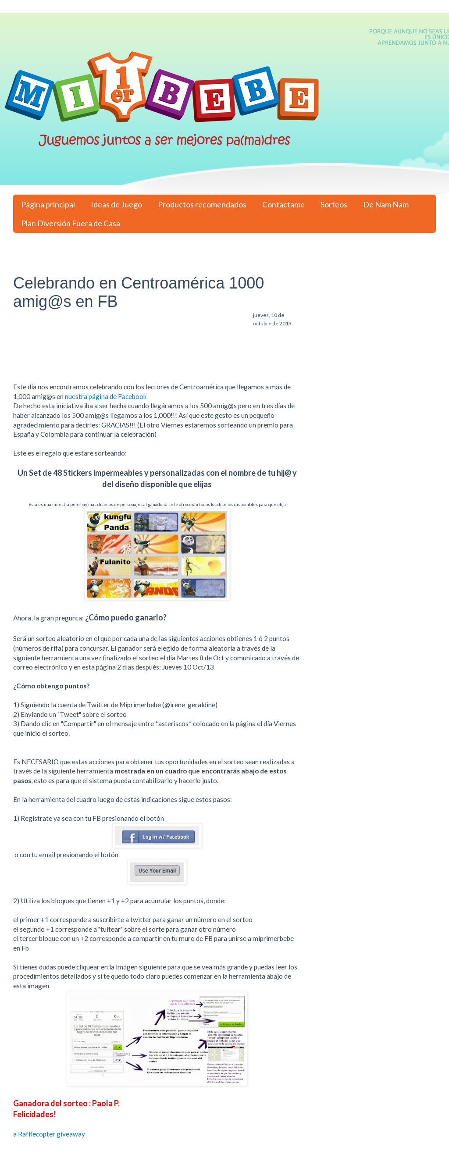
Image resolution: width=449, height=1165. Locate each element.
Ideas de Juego (116, 204)
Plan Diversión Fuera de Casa (70, 223)
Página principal (48, 204)
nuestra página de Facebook (105, 396)
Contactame (283, 204)
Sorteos (334, 204)
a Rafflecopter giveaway (49, 1134)
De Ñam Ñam (386, 204)
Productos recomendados (202, 204)
